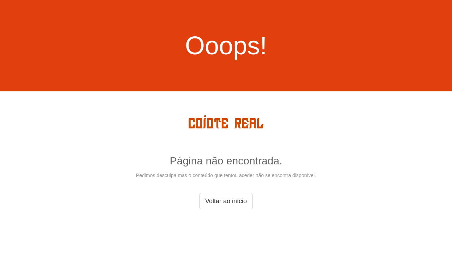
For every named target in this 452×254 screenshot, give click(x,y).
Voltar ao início (226, 201)
